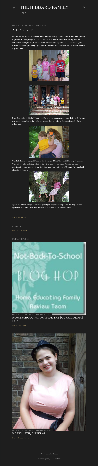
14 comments (23, 325)
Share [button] (14, 217)
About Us (32, 13)
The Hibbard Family (44, 7)
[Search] (84, 7)
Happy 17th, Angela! (28, 433)
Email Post (22, 217)
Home (23, 13)
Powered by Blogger (49, 453)
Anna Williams (55, 459)
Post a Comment (19, 231)
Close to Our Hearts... (50, 13)
